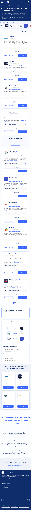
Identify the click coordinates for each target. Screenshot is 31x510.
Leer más (9, 18)
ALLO (11, 62)
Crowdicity (12, 177)
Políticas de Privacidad (6, 506)
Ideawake (12, 86)
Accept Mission (13, 279)
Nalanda (11, 254)
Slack (10, 227)
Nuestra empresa (15, 483)
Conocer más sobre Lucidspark (12, 210)
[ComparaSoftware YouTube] (4, 478)
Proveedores (15, 487)
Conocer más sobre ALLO (12, 68)
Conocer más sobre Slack (18, 237)
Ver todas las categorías (15, 465)
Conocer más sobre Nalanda (17, 262)
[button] (15, 48)
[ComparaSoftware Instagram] (9, 478)
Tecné (11, 36)
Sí (9, 315)
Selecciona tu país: (6, 496)
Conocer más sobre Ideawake (16, 95)
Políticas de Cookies (14, 506)
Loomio (11, 112)
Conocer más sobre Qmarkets (12, 160)
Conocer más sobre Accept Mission (14, 287)
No (22, 315)
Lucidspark (12, 202)
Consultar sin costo (8, 55)
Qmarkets (12, 151)
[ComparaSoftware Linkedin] (2, 478)
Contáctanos (15, 491)
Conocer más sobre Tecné (18, 45)
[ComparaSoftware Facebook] (7, 478)
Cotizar (22, 55)
